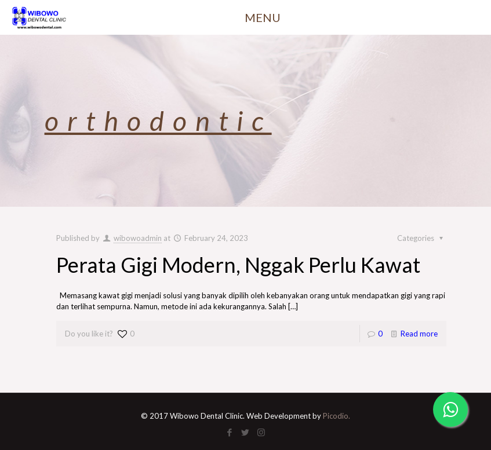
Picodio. (336, 415)
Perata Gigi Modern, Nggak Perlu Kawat (238, 264)
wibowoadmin (138, 238)
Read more (419, 333)
